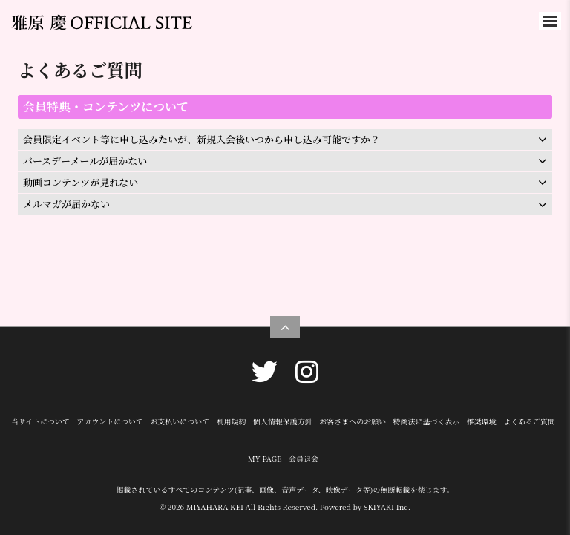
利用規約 (231, 421)
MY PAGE (265, 458)
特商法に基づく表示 (426, 421)
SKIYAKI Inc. (387, 506)
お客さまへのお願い (352, 421)
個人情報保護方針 (282, 421)
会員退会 (303, 458)
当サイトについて (40, 421)
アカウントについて (109, 421)
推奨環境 (482, 421)
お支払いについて (179, 421)
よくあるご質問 (529, 421)
